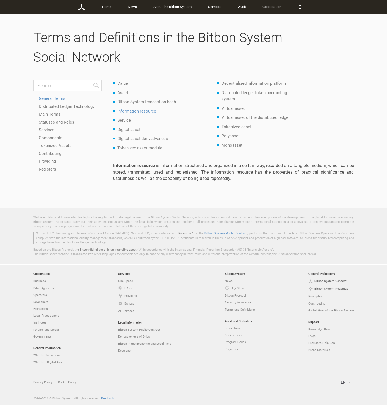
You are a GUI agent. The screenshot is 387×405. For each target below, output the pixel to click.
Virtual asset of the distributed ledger (256, 117)
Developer (125, 350)
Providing (47, 161)
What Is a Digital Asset (49, 362)
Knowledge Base (319, 329)
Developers (40, 302)
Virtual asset (233, 108)
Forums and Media (46, 329)
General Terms (52, 98)
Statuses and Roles (56, 122)
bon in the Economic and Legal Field (144, 343)
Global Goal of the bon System (331, 310)
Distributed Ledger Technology (67, 106)
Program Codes (235, 342)
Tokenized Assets (55, 145)
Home (106, 6)
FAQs (312, 336)
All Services (126, 311)
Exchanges (40, 309)
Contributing (50, 153)
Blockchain (232, 328)
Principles (315, 296)
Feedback (107, 398)
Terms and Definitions (240, 309)
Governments (42, 336)
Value (122, 83)
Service (124, 120)
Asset (122, 92)
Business (39, 281)
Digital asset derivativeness (142, 138)
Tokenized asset (236, 126)
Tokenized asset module (139, 147)
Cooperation (271, 6)
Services (215, 6)
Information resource (136, 111)
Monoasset (232, 145)
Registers (47, 169)
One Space (125, 281)
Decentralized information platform (254, 83)
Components (50, 137)
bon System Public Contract (226, 233)
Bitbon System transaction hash (146, 101)
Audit (242, 6)
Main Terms (49, 114)
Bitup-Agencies (43, 288)
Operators (40, 295)
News (132, 6)
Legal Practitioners (46, 315)
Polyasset (231, 135)
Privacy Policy (42, 382)
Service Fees (233, 335)
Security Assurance (238, 302)
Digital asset (128, 129)
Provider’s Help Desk (322, 343)
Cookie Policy (67, 382)
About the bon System (172, 6)
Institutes (39, 322)
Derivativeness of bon (134, 336)
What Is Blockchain (46, 355)
